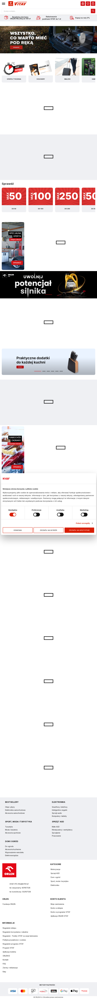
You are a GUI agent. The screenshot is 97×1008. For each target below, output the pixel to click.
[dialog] (88, 3)
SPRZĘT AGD (58, 822)
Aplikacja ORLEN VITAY (59, 916)
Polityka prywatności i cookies (14, 940)
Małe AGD (56, 827)
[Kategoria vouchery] (40, 70)
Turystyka (9, 827)
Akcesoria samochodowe (15, 813)
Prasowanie (56, 836)
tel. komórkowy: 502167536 (20, 892)
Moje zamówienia (57, 904)
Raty (4, 972)
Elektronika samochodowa (15, 810)
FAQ (4, 964)
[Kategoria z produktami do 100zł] (40, 200)
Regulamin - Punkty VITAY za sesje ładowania (20, 936)
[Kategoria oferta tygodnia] (14, 70)
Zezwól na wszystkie (79, 530)
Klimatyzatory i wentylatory (62, 830)
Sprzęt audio (57, 813)
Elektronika (55, 886)
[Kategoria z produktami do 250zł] (67, 200)
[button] (3, 3)
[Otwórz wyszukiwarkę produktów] (48, 11)
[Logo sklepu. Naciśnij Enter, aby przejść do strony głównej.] (17, 3)
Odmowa (18, 530)
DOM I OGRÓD (11, 842)
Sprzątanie (56, 833)
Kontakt (5, 960)
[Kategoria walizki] (67, 70)
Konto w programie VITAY (60, 912)
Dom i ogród (55, 878)
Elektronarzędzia (11, 856)
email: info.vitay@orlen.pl (19, 884)
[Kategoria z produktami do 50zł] (14, 200)
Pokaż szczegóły (83, 523)
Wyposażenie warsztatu (14, 853)
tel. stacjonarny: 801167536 (20, 888)
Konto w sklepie (57, 908)
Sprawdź (17, 263)
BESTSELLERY (12, 802)
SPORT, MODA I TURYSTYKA (18, 822)
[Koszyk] (93, 3)
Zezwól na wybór (48, 530)
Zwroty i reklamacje (10, 968)
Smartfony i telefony (59, 807)
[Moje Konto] (83, 3)
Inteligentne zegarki (59, 810)
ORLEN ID (6, 956)
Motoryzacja (55, 870)
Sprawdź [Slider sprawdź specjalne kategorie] (8, 184)
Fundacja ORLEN (9, 904)
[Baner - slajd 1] (48, 40)
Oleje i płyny (10, 807)
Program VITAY (8, 948)
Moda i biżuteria (11, 830)
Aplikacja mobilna (9, 952)
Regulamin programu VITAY (13, 944)
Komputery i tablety (59, 816)
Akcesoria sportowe (13, 833)
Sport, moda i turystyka (59, 882)
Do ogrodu (9, 847)
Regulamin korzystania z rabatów (15, 932)
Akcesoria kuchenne (13, 850)
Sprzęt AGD (55, 874)
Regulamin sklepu (9, 928)
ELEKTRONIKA (58, 802)
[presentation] (2, 40)
